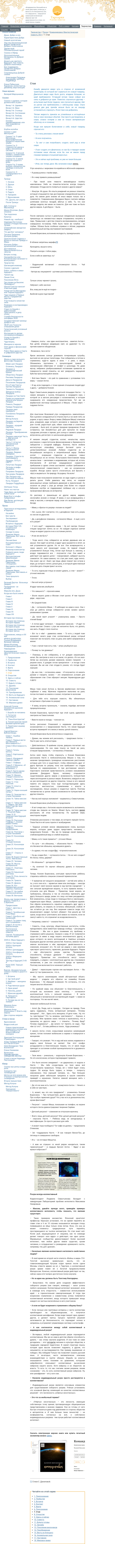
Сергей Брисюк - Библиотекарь (11, 732)
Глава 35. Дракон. (13, 883)
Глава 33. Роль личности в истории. (16, 877)
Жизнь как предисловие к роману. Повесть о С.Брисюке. (15, 901)
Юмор (5, 1064)
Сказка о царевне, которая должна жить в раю (15, 102)
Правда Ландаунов (14, 407)
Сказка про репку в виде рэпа (14, 1068)
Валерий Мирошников (13, 94)
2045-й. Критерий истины (13, 946)
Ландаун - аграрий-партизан (14, 426)
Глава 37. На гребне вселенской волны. (14, 892)
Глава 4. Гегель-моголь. (12, 751)
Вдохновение (10, 1022)
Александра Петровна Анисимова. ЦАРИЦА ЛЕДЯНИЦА (15, 79)
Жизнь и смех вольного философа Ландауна (14, 360)
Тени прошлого (12, 576)
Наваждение (9, 649)
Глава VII (9, 612)
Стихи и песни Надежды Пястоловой (14, 1059)
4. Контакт (38, 1504)
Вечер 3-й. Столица (14, 110)
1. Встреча (10, 976)
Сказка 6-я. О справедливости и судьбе (14, 173)
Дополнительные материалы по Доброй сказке (13, 57)
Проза (45, 32)
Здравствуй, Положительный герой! (14, 49)
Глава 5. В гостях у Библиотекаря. (14, 925)
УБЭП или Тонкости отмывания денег (12, 326)
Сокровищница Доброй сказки (14, 74)
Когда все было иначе (13, 593)
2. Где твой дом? (13, 979)
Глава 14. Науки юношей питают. (16, 791)
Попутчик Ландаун (14, 465)
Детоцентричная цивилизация (13, 557)
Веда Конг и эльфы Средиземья (12, 497)
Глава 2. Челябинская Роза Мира (15, 913)
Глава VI (9, 609)
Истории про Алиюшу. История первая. (15, 622)
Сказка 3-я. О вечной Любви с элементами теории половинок (15, 154)
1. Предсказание (41, 1496)
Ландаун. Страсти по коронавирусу (15, 457)
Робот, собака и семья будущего (13, 271)
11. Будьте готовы (42, 1522)
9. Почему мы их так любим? (14, 1001)
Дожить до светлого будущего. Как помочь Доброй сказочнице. (13, 63)
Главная (4, 26)
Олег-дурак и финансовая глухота (15, 348)
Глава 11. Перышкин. (15, 779)
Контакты (15, 30)
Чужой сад (8, 275)
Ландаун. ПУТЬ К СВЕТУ (13, 461)
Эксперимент (11, 518)
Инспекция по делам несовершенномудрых (14, 334)
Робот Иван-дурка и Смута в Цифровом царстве (15, 352)
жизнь (75, 164)
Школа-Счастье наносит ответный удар (14, 287)
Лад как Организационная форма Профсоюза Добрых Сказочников (15, 44)
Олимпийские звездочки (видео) (15, 229)
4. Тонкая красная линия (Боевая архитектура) (16, 723)
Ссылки (4, 30)
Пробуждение (12, 521)
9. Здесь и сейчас (41, 1517)
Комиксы (10, 416)
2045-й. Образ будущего (14, 940)
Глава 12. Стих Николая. (12, 783)
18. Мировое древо (42, 1540)
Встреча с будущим (14, 523)
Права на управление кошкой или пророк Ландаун (15, 400)
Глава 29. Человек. (14, 861)
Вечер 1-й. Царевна (14, 105)
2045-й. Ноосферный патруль (15, 953)
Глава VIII (10, 614)
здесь (49, 1436)
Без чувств (10, 516)
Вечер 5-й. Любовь (14, 116)
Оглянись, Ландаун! (14, 366)
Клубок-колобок (11, 129)
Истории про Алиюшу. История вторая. (15, 626)
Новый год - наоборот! (13, 219)
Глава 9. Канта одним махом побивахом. (15, 772)
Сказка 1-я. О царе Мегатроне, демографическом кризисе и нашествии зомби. (15, 139)
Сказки (5, 98)
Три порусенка (10, 214)
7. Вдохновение (12, 197)
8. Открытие (39, 1514)
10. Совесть (39, 1520)
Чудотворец (9, 342)
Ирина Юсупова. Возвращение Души (12, 645)
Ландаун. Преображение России (16, 433)
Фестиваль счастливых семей (16, 567)
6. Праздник (11, 195)
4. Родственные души (15, 986)
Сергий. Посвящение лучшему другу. (15, 935)
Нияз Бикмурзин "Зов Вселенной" (13, 1047)
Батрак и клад (10, 254)
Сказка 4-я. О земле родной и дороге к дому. (14, 160)
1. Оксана (10, 182)
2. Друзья (10, 184)
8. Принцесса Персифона (11, 997)
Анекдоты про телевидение (10, 1072)
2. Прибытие (39, 1499)
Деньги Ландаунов (14, 380)
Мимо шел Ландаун (14, 364)
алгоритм (51, 1342)
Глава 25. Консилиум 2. (15, 845)
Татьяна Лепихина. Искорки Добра (12, 235)
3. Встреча (38, 1501)
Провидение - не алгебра (11, 587)
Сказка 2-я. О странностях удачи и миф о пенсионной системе (15, 148)
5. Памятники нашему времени (15, 727)
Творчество (86, 26)
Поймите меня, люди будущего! (15, 553)
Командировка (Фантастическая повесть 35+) (15, 653)
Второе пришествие (12, 1081)
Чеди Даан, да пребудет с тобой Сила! (15, 493)
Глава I (9, 596)
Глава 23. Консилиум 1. (15, 837)
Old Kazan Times (11, 487)
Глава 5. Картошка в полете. (14, 755)
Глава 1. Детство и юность (14, 909)
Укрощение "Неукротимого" (12, 1090)
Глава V (9, 607)
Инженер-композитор (15, 550)
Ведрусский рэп (11, 1024)
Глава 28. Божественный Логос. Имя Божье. (16, 858)
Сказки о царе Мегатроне (10, 133)
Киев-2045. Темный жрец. (14, 966)
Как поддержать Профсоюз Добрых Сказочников (12, 68)
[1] (31, 1482)
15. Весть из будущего (43, 1533)
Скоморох (6, 356)
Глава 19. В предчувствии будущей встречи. (16, 816)
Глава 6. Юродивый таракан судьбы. (14, 759)
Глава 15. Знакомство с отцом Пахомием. (16, 795)
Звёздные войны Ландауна (13, 393)
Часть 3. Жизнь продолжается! (12, 449)
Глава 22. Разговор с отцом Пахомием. (15, 833)
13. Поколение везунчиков (45, 1527)
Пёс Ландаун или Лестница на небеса (14, 477)
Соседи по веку (12, 532)
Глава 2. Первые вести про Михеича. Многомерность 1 (15, 741)
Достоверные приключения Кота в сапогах (13, 250)
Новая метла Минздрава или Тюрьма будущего (15, 292)
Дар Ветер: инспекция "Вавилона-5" (13, 501)
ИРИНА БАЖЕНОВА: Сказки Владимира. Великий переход (12, 640)
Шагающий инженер (13, 265)
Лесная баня (11, 540)
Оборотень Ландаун (14, 375)
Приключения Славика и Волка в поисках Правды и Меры (15, 240)
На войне (10, 513)
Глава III (9, 601)
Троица (7, 179)
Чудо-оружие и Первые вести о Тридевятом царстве (14, 296)
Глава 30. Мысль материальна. (13, 864)
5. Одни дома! (12, 988)
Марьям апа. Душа (12, 591)
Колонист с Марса (14, 547)
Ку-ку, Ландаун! (12, 481)
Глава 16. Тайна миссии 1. (16, 799)
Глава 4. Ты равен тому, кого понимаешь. (16, 921)
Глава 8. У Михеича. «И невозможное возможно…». (16, 767)
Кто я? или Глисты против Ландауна (14, 386)
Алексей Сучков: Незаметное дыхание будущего (13, 708)
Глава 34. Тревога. (14, 880)
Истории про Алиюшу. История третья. (15, 630)
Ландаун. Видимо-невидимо (14, 453)
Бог (56, 851)
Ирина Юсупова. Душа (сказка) (13, 211)
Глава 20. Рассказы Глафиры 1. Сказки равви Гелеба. (14, 822)
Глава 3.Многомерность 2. (16, 747)
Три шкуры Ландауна (15, 474)
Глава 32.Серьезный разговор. (14, 873)
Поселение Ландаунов (15, 382)
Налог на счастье (11, 489)
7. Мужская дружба (14, 993)
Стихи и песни (8, 1019)
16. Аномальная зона (43, 1535)
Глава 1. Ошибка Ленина (13, 737)
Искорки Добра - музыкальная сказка (13, 245)
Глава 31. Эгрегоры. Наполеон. (14, 869)
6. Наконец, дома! (13, 991)
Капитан (7, 217)
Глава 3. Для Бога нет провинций (15, 917)
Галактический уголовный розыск (15, 330)
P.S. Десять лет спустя (15, 200)
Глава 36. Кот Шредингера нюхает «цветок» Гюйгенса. (14, 887)
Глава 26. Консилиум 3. (15, 849)
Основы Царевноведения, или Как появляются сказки (15, 123)
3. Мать (9, 187)
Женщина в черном (12, 344)
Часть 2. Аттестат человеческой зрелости (13, 444)
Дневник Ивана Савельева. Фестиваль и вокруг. (16, 572)
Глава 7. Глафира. (13, 763)
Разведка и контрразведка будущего (16, 306)
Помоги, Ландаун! (13, 404)
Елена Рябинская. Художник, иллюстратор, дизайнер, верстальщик (14, 86)
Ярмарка (97, 26)
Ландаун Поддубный (15, 483)
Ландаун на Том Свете (15, 396)
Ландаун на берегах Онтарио (14, 422)
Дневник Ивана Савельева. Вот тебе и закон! (15, 536)
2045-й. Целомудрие (14, 950)
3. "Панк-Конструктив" (15, 719)
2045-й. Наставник (14, 943)
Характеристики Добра (14, 38)
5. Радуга (10, 192)
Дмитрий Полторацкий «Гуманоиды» (14, 1038)
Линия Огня (9, 277)
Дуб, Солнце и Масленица (10, 207)
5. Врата (37, 1507)
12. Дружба (39, 1525)
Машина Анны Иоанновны (10, 1006)
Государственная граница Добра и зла (15, 322)
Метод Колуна (12, 419)
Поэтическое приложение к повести (12, 930)
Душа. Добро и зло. (12, 35)
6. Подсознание (41, 1509)
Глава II (9, 599)
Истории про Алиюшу (13, 618)
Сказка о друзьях (11, 268)
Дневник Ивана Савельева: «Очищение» (12, 562)
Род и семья (64, 26)
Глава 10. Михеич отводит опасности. (14, 776)
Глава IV (9, 604)
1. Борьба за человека (15, 712)
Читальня (108, 26)
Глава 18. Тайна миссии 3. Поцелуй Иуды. (16, 811)
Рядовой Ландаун (13, 430)
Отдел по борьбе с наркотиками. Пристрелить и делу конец (12, 311)
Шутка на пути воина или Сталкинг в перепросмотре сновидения (16, 1076)
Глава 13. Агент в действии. (13, 787)
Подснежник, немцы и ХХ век (15, 635)
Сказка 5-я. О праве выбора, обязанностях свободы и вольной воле (15, 167)
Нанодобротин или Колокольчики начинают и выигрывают (15, 258)
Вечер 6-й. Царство (14, 118)
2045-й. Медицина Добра (14, 957)
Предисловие (11, 905)
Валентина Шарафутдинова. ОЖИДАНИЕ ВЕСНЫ (12, 1054)
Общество (52, 26)
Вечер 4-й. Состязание (15, 113)
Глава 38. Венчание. (14, 895)
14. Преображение (42, 1530)
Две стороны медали (13, 1015)
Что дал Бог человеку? (14, 232)
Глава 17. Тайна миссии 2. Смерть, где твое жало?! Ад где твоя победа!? (16, 805)
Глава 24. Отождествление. (13, 841)
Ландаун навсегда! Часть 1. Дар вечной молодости (17, 438)
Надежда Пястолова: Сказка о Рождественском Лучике (15, 223)
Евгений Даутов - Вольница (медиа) (16, 583)
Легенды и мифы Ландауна (13, 468)
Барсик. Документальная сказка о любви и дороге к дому (15, 971)
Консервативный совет (13, 544)
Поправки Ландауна (14, 471)
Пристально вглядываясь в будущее (15, 509)
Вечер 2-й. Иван (12, 108)
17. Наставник (40, 1538)
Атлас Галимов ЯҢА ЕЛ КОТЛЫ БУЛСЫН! (14, 1043)
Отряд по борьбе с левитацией (12, 338)
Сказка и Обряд (11, 53)
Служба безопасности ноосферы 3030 (13, 317)
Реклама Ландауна (14, 377)
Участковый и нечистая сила (14, 302)
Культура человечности (21, 26)
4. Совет (9, 189)
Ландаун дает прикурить (12, 410)
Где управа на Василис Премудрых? (14, 283)
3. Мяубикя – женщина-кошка (16, 982)
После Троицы (12, 202)
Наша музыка (8, 91)
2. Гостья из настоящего (11, 716)
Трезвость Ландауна (15, 389)
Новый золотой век (12, 40)
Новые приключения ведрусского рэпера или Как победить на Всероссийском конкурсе (16, 1030)
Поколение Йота (11, 280)
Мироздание (39, 26)
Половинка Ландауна (15, 414)
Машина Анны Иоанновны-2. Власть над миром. (15, 1011)
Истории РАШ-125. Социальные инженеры (14, 528)
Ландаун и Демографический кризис (14, 370)
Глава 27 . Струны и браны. (14, 854)
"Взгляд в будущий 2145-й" (16, 961)
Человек (75, 26)
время (82, 810)
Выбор (8, 579)
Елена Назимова (11, 1050)
